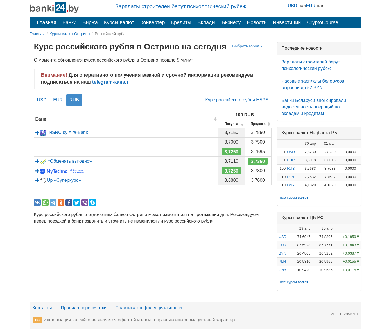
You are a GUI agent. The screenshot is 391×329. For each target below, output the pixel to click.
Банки (69, 22)
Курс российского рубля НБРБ (236, 99)
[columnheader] (126, 119)
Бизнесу (231, 22)
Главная (46, 22)
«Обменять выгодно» (63, 161)
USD (292, 5)
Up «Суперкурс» (58, 180)
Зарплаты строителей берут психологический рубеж (181, 6)
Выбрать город (247, 46)
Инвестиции (287, 22)
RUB (74, 99)
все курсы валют (294, 197)
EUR (311, 5)
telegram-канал (110, 82)
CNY (291, 185)
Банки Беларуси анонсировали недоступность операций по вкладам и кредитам (314, 107)
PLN (290, 177)
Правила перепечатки (84, 307)
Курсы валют (119, 22)
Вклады (206, 22)
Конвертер (152, 22)
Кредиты (181, 22)
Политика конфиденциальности (149, 307)
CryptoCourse (322, 22)
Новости (257, 22)
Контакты (42, 307)
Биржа (90, 22)
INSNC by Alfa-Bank (61, 132)
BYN (282, 253)
